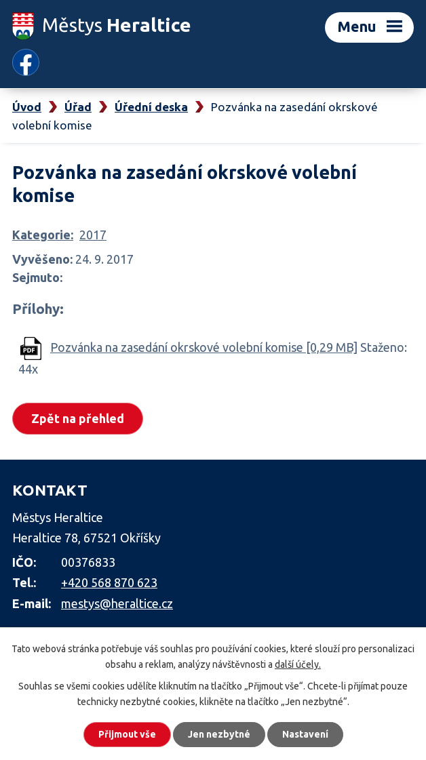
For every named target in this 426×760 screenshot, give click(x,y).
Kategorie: (42, 234)
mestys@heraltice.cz (117, 603)
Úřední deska (151, 106)
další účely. (298, 664)
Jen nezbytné (219, 734)
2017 (92, 234)
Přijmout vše (127, 734)
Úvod (26, 106)
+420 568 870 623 (109, 582)
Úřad (78, 106)
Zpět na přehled (77, 418)
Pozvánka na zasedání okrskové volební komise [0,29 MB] (203, 347)
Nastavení (305, 734)
